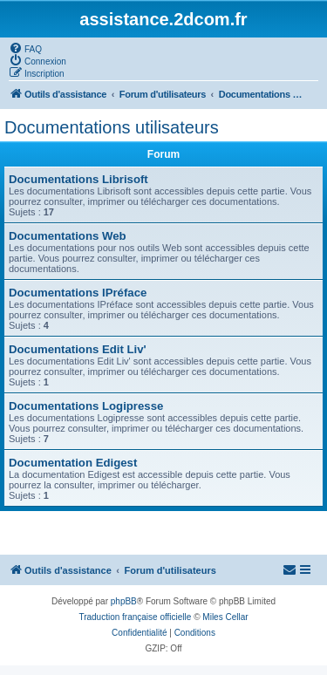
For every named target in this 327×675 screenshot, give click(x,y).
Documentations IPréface (77, 292)
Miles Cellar (225, 617)
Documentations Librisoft (78, 179)
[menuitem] (25, 48)
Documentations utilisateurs (111, 127)
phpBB (124, 601)
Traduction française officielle (134, 617)
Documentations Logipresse (86, 405)
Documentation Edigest (73, 462)
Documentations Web (67, 235)
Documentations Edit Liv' (77, 349)
